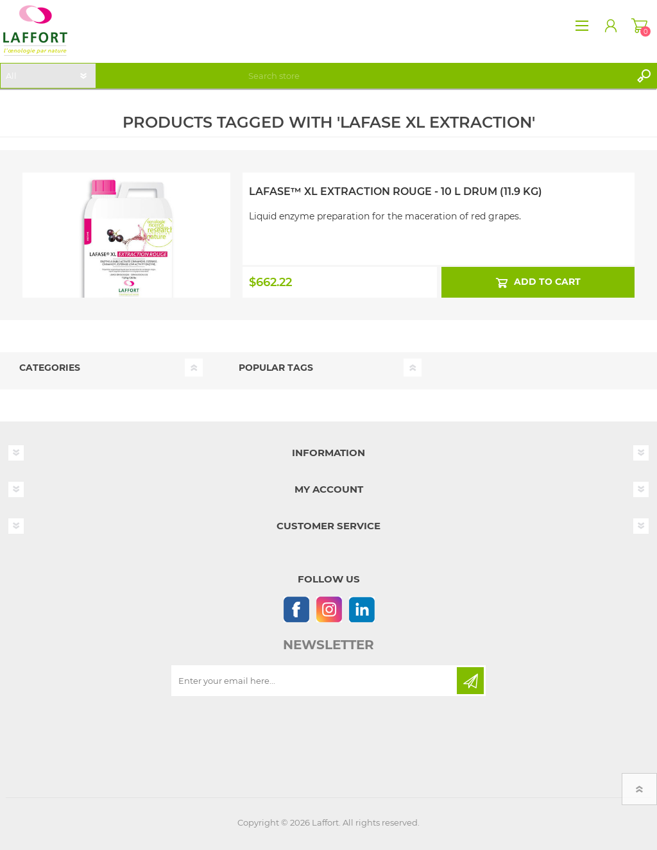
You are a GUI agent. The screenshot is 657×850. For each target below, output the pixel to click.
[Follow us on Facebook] (296, 609)
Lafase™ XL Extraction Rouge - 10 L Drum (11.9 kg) (395, 191)
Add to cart (546, 281)
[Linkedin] (361, 609)
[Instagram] (328, 609)
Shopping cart (639, 26)
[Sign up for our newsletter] (315, 680)
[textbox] (437, 76)
